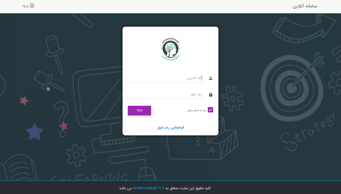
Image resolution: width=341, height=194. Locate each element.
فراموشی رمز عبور (170, 127)
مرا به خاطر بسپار (196, 110)
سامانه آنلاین (305, 6)
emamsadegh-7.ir (148, 188)
